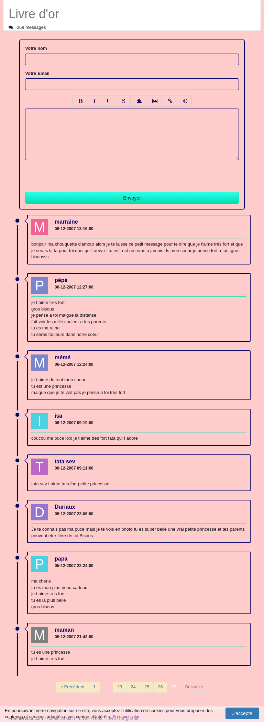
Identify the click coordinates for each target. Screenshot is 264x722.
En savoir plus (126, 716)
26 (160, 686)
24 (133, 686)
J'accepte (242, 713)
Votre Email (37, 73)
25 (146, 686)
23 (119, 686)
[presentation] (77, 173)
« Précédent (72, 686)
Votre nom (36, 48)
